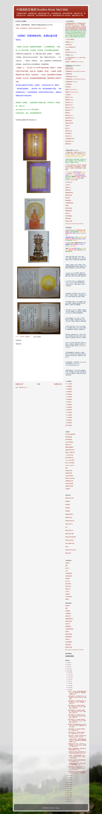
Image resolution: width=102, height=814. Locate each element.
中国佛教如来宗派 (69, 138)
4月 (69, 689)
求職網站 (67, 49)
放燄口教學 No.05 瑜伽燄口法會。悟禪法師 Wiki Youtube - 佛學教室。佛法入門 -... (77, 702)
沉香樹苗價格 (77, 166)
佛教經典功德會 (69, 486)
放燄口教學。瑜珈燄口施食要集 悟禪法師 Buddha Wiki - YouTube (77, 736)
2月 (69, 777)
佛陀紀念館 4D (69, 524)
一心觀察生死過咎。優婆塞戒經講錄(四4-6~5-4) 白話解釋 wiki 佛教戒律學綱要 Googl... (77, 740)
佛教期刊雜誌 (68, 208)
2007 (68, 799)
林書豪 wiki (68, 187)
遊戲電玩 (67, 563)
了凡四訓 (82, 26)
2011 (68, 790)
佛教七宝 (67, 128)
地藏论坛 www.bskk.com (71, 89)
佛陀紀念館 (68, 553)
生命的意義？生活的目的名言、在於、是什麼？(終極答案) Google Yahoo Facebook (76, 768)
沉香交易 (79, 165)
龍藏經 (67, 599)
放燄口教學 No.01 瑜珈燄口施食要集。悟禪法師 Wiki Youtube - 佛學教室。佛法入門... (77, 721)
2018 (68, 666)
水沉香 (67, 165)
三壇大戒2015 (68, 182)
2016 (68, 671)
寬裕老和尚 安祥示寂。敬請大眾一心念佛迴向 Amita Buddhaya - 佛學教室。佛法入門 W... (77, 745)
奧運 (66, 565)
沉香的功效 (73, 165)
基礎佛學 (67, 578)
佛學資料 (67, 605)
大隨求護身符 (68, 596)
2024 (68, 662)
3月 (69, 775)
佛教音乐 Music (69, 97)
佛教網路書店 (68, 210)
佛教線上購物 (68, 221)
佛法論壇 (67, 197)
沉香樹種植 (70, 166)
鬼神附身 (67, 594)
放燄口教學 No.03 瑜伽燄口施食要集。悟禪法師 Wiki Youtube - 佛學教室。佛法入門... (77, 711)
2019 (68, 664)
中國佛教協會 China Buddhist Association (75, 71)
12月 (69, 672)
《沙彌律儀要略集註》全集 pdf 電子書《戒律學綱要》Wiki (77, 764)
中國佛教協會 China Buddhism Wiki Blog (75, 79)
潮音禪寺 (83, 176)
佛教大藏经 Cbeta (69, 141)
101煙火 (67, 591)
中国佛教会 (68, 86)
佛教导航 (67, 112)
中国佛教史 (68, 94)
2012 (68, 788)
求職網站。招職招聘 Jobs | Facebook (74, 61)
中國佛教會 (68, 613)
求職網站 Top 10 (69, 42)
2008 (68, 797)
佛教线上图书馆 (69, 123)
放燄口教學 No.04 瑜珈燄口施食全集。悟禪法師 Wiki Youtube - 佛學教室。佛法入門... (77, 707)
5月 (69, 687)
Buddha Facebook (69, 465)
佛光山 (67, 546)
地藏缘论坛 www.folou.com (71, 92)
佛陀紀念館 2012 (69, 530)
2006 (68, 801)
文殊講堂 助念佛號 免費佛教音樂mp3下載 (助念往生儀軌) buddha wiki (77, 752)
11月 (69, 674)
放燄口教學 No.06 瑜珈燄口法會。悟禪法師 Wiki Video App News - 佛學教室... (77, 697)
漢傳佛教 (67, 504)
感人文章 (67, 581)
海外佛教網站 (68, 216)
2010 (68, 792)
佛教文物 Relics (69, 105)
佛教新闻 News (69, 115)
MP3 (68, 402)
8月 (69, 681)
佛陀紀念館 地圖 (69, 533)
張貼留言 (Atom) (23, 387)
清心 (66, 527)
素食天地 (67, 213)
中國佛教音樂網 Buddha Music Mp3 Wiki (42, 9)
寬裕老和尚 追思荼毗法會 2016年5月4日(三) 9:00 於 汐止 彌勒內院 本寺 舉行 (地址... (77, 725)
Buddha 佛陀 (74, 179)
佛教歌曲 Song (69, 102)
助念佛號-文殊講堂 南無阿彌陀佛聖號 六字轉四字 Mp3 (76, 760)
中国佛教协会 (68, 84)
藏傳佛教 (67, 511)
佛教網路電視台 (69, 192)
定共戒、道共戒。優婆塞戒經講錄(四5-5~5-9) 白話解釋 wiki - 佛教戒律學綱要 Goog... (77, 693)
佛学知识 (67, 125)
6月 (69, 685)
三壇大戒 (67, 184)
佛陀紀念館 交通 (69, 498)
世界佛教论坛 (68, 133)
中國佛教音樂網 (82, 29)
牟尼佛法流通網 (69, 483)
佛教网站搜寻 (68, 120)
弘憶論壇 (67, 488)
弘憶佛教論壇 (68, 573)
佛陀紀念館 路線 (69, 540)
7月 (69, 683)
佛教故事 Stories (69, 99)
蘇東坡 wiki (68, 589)
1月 (69, 779)
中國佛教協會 (68, 73)
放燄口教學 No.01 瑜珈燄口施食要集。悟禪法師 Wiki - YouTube (76, 733)
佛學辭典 (67, 501)
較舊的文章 (58, 384)
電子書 (67, 568)
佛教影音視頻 (68, 195)
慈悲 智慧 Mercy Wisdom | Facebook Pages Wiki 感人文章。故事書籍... (77, 772)
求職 (66, 55)
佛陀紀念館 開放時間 (70, 537)
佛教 (75, 250)
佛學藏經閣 (68, 200)
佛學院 (67, 205)
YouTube (69, 460)
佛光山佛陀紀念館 (69, 543)
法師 (66, 570)
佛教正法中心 (68, 136)
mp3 (69, 452)
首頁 (38, 384)
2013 (68, 786)
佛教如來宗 (68, 190)
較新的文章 (19, 384)
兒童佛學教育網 (69, 203)
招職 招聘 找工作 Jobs (70, 52)
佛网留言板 (68, 143)
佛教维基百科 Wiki (69, 118)
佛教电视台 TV (69, 110)
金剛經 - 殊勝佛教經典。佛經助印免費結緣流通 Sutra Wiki (31, 28)
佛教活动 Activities (69, 107)
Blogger (57, 808)
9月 (69, 679)
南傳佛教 (67, 507)
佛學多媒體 (79, 27)
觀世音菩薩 (68, 583)
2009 (68, 795)
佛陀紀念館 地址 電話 (70, 549)
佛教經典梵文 (80, 250)
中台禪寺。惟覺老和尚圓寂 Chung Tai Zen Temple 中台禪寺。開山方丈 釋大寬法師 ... (77, 757)
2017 (68, 668)
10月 (69, 677)
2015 (68, 782)
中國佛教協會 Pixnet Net (71, 81)
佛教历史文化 (68, 130)
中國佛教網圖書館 (73, 29)
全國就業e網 (68, 44)
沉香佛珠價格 (78, 168)
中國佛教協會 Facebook (71, 76)
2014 (68, 784)
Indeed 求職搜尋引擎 (70, 47)
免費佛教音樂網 (69, 68)
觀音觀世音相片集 (69, 520)
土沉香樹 (72, 168)
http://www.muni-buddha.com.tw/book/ (74, 223)
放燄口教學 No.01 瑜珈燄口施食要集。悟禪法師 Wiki (76, 729)
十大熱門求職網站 (69, 39)
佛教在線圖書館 (72, 27)
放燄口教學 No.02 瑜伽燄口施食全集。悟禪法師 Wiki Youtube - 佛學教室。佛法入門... (77, 716)
